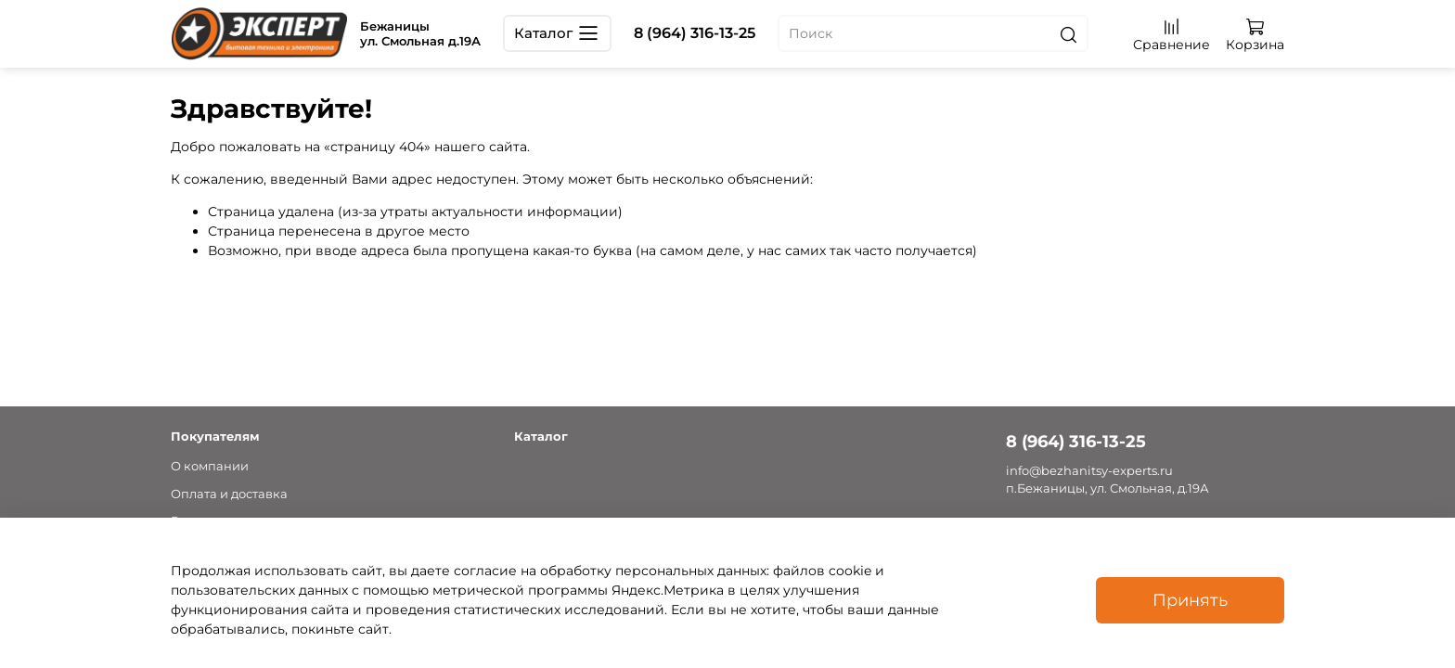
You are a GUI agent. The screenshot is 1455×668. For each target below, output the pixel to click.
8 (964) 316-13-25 (694, 33)
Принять (1190, 600)
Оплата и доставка (229, 494)
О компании (210, 466)
